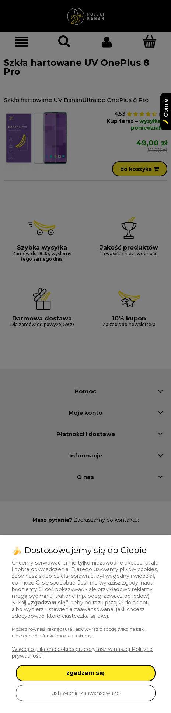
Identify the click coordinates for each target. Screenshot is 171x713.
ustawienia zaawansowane (86, 693)
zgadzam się (85, 672)
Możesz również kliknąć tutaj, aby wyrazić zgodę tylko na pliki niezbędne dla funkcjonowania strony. (78, 632)
